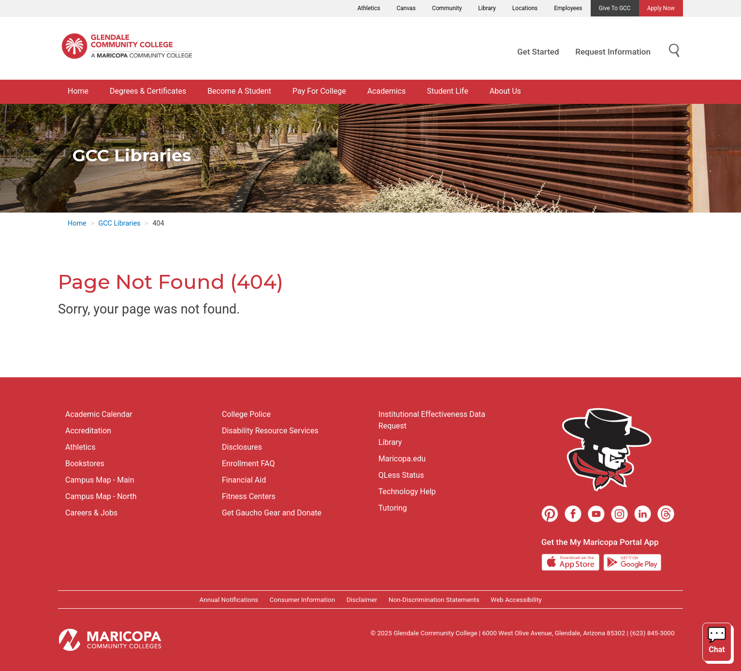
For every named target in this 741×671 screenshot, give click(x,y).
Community (447, 8)
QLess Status (401, 475)
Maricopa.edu (402, 458)
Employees (568, 8)
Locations (525, 8)
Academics (386, 91)
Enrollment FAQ (248, 463)
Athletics (369, 8)
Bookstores (84, 463)
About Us (505, 91)
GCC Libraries (119, 223)
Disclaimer (362, 599)
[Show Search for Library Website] (674, 51)
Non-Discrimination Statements (434, 599)
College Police (246, 414)
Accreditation (88, 430)
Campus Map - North (101, 496)
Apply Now (661, 8)
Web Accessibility (516, 599)
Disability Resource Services (270, 430)
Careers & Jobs (91, 512)
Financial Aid (244, 480)
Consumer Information (302, 599)
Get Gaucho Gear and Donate (271, 512)
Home (78, 91)
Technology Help (407, 491)
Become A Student (239, 91)
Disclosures (242, 447)
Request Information (613, 52)
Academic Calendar (98, 414)
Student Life (447, 91)
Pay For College (319, 91)
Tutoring (392, 508)
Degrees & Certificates (148, 91)
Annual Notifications (228, 599)
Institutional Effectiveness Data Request (431, 420)
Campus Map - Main (99, 480)
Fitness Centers (249, 496)
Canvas (405, 8)
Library (486, 8)
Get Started (538, 52)
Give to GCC (615, 8)
